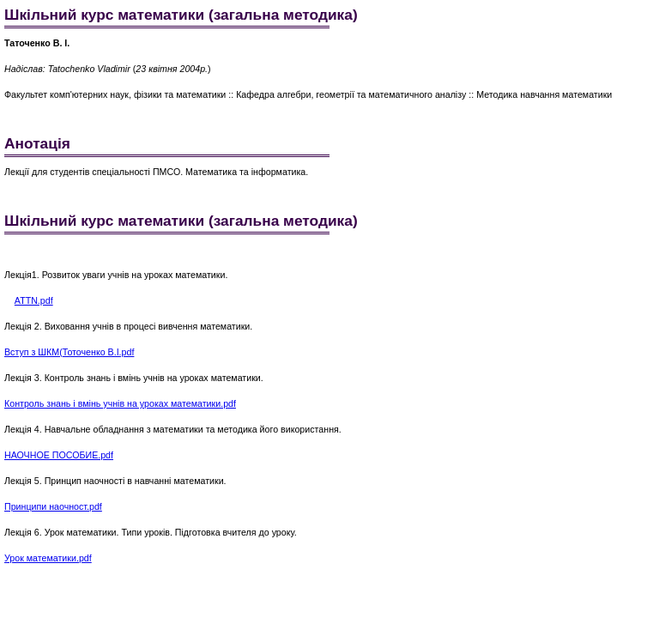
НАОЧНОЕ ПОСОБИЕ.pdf (58, 455)
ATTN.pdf (34, 300)
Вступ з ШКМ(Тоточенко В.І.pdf (69, 352)
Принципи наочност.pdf (53, 506)
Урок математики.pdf (48, 558)
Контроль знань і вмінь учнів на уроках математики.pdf (120, 403)
